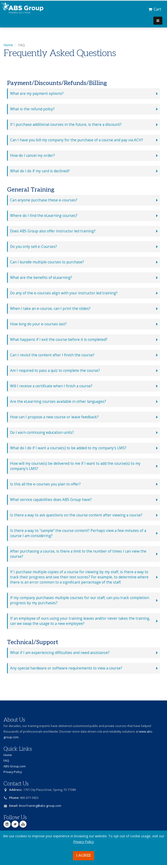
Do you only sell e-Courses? (33, 246)
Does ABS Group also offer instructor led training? (52, 231)
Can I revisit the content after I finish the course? (52, 355)
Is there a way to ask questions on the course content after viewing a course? (76, 515)
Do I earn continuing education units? (42, 432)
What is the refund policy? (32, 109)
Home (8, 45)
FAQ (6, 761)
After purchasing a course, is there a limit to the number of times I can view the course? (78, 554)
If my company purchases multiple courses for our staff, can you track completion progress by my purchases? (79, 600)
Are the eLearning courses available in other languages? (58, 401)
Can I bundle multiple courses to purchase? (47, 262)
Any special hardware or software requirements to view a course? (66, 668)
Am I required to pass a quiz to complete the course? (55, 370)
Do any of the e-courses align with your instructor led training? (64, 293)
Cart (154, 9)
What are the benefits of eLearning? (41, 277)
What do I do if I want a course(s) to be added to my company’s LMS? (68, 448)
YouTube (23, 824)
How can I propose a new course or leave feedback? (54, 417)
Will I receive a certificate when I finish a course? (51, 386)
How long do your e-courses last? (38, 324)
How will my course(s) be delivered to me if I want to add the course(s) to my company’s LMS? (75, 466)
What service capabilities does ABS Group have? (51, 499)
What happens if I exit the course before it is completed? (58, 339)
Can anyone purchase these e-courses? (43, 200)
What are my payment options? (37, 93)
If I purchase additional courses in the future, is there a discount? (65, 124)
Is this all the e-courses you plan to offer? (45, 484)
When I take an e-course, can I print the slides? (50, 308)
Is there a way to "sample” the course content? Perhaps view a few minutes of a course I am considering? (78, 533)
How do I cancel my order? (32, 155)
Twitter (15, 824)
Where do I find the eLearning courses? (43, 215)
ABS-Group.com (15, 766)
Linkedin (7, 824)
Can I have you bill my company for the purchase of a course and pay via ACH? (76, 140)
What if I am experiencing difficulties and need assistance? (60, 652)
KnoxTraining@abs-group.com (40, 806)
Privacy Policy (83, 841)
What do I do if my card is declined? (40, 171)
